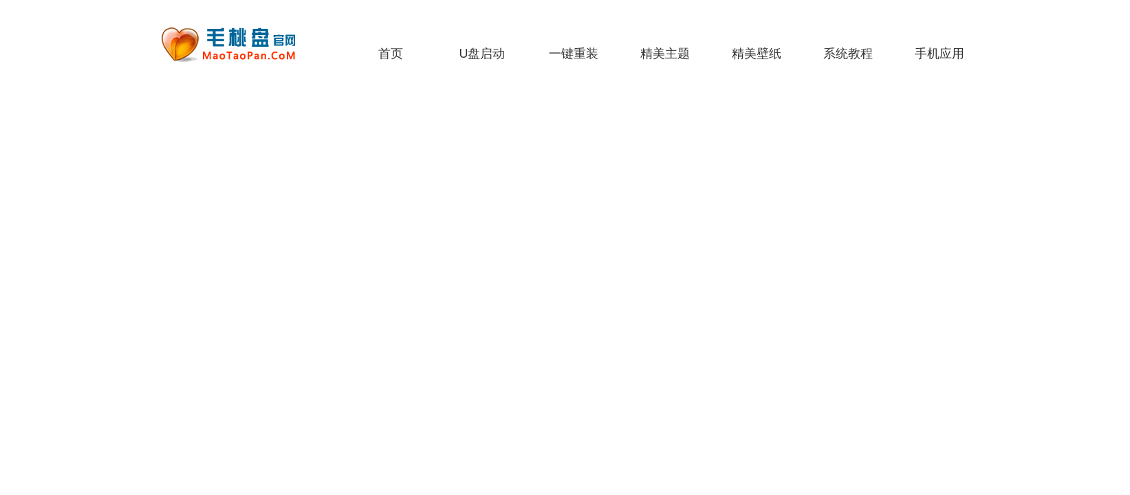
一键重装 (573, 53)
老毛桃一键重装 (239, 44)
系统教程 (848, 53)
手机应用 (939, 53)
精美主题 (665, 53)
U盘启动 (482, 53)
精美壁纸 (756, 53)
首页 (390, 53)
